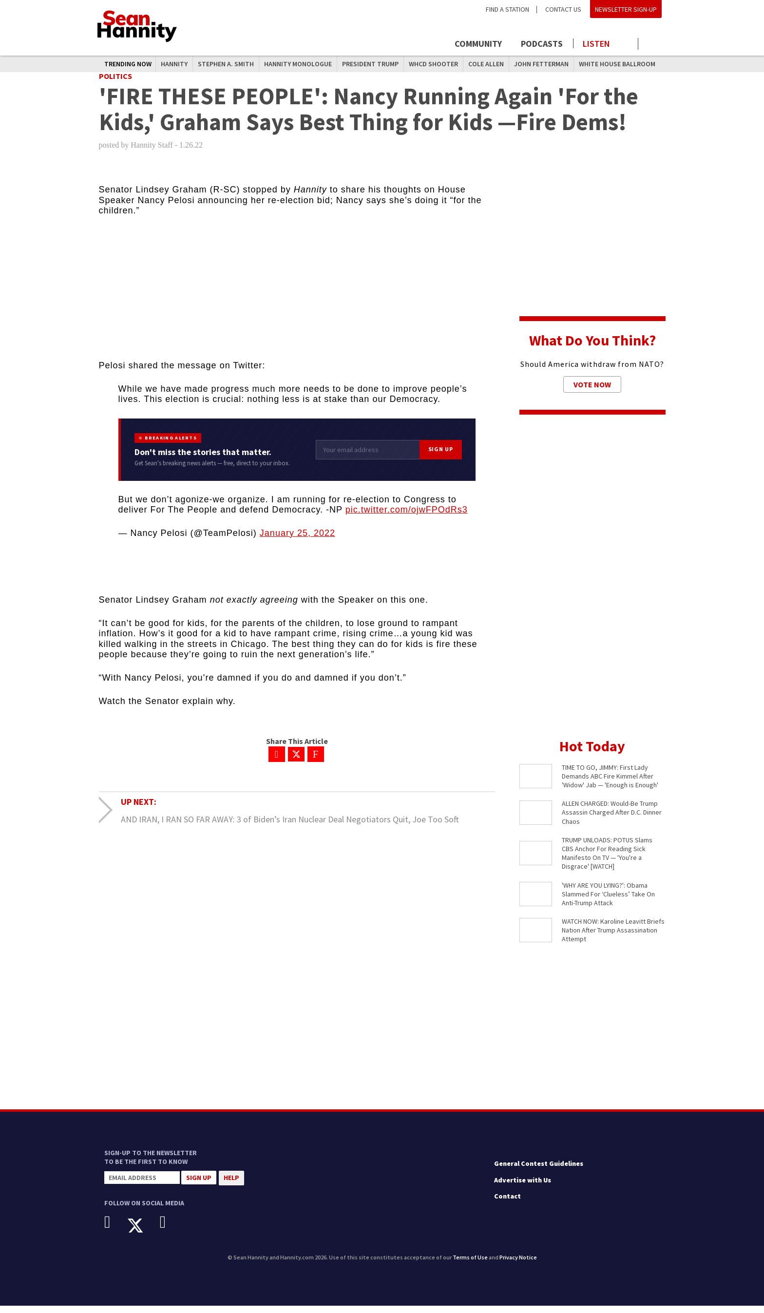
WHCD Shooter (433, 63)
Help (231, 1185)
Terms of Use (470, 1265)
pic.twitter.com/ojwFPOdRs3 (406, 517)
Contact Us (563, 9)
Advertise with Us (522, 1187)
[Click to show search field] (653, 44)
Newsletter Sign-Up (626, 9)
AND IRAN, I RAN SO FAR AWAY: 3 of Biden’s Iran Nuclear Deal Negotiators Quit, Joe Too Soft (290, 826)
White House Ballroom (617, 63)
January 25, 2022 (297, 540)
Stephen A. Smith (226, 63)
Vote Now (592, 392)
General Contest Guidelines (538, 1171)
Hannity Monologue (298, 63)
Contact (507, 1203)
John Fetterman (541, 63)
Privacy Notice (518, 1265)
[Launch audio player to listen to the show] (606, 44)
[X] (142, 1233)
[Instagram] (170, 1229)
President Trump (370, 63)
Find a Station (507, 9)
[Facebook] (114, 1229)
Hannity (174, 63)
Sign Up (440, 456)
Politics (115, 83)
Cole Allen (486, 63)
